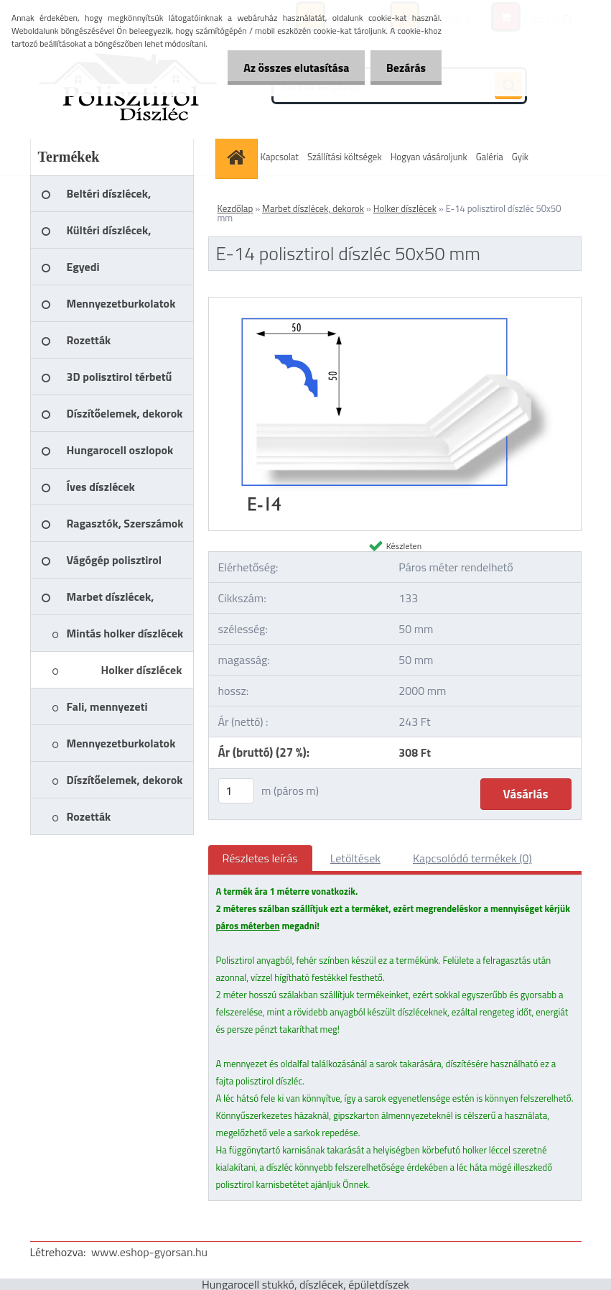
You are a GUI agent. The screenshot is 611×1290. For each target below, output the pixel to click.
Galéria (489, 156)
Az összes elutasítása (289, 67)
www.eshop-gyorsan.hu (149, 1252)
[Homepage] (238, 157)
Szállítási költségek (344, 156)
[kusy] (236, 790)
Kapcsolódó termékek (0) (472, 858)
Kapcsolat (280, 156)
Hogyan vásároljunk (429, 156)
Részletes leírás (260, 858)
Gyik (520, 156)
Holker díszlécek (405, 208)
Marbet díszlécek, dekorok (313, 208)
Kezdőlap (235, 208)
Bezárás (404, 67)
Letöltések (355, 858)
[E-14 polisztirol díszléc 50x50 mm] (395, 303)
